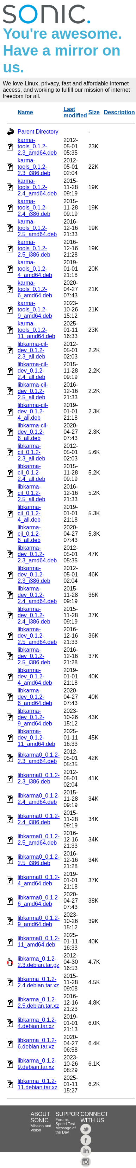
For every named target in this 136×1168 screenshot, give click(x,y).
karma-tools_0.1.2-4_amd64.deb (35, 268)
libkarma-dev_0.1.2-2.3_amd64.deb (37, 554)
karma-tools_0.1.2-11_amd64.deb (36, 330)
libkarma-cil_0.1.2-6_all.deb (29, 533)
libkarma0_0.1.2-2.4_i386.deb (39, 819)
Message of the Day (66, 1130)
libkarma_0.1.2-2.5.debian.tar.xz (38, 1002)
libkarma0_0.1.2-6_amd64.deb (39, 901)
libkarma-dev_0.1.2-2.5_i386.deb (34, 656)
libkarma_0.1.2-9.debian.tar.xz (37, 1064)
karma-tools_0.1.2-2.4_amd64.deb (37, 187)
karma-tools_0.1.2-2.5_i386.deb (34, 248)
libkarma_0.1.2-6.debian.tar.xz (37, 1043)
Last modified (75, 112)
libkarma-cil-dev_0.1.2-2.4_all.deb (33, 370)
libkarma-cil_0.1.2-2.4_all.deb (31, 472)
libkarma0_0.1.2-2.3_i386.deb (39, 778)
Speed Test (65, 1124)
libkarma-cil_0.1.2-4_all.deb (29, 513)
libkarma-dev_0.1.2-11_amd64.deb (36, 737)
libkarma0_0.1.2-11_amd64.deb (39, 941)
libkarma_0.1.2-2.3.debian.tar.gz (38, 962)
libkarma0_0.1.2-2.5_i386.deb (39, 860)
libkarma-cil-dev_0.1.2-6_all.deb (33, 431)
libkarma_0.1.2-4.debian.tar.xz (37, 1023)
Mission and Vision (41, 1128)
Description (119, 112)
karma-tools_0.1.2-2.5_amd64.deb (37, 228)
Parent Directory (38, 132)
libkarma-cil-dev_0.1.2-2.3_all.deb (33, 350)
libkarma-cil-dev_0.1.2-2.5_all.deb (33, 391)
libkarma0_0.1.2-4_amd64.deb (39, 880)
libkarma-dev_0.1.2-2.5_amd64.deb (37, 635)
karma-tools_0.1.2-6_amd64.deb (35, 289)
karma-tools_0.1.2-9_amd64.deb (35, 309)
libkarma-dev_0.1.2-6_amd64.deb (35, 697)
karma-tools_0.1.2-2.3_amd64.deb (37, 146)
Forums (62, 1119)
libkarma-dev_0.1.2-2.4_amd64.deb (37, 595)
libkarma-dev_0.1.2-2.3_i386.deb (34, 574)
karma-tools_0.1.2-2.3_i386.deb (34, 166)
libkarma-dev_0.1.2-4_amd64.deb (35, 676)
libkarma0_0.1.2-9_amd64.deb (39, 921)
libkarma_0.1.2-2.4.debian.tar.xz (38, 982)
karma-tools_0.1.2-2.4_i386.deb (34, 207)
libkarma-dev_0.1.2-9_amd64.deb (35, 717)
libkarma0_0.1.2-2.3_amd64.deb (39, 758)
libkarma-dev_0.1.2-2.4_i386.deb (34, 615)
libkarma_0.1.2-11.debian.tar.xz (37, 1084)
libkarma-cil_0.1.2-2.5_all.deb (31, 493)
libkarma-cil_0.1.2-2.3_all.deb (31, 452)
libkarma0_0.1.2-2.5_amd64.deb (39, 839)
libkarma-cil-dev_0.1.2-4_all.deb (33, 411)
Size (94, 112)
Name (25, 112)
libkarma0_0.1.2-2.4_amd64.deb (39, 799)
